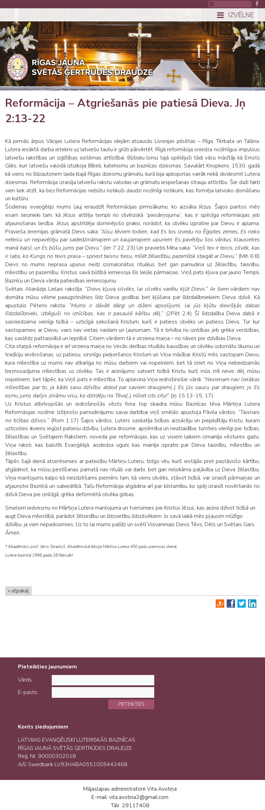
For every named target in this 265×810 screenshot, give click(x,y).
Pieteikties (131, 704)
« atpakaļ (18, 591)
